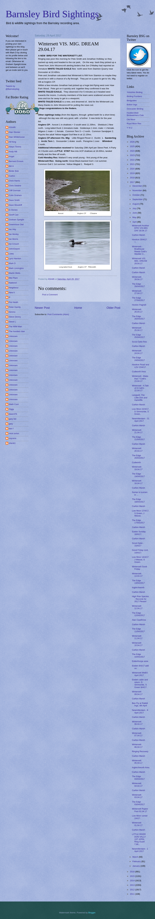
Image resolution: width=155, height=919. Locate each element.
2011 (132, 894)
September (137, 199)
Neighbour (13, 287)
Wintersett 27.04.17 (137, 292)
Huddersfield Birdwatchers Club (135, 114)
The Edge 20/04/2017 (138, 456)
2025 (132, 146)
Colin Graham (15, 195)
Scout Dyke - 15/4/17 (138, 544)
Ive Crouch (14, 244)
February (136, 861)
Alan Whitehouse (17, 137)
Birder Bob (14, 171)
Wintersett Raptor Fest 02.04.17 (140, 810)
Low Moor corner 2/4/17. (140, 817)
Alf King (12, 142)
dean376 (13, 414)
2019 (132, 173)
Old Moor (131, 119)
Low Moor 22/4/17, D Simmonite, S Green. (140, 411)
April (134, 222)
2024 (132, 151)
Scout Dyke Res (139, 342)
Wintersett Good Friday (139, 567)
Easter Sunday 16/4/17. (138, 532)
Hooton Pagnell (139, 305)
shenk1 (12, 443)
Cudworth (136, 462)
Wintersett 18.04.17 (137, 482)
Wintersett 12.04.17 (137, 607)
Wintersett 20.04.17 (137, 449)
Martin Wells (14, 273)
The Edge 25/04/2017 (138, 336)
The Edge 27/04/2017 (138, 299)
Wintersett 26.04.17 (137, 310)
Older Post (113, 307)
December (137, 186)
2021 (132, 164)
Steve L (12, 321)
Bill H (11, 166)
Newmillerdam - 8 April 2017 (140, 711)
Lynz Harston (15, 258)
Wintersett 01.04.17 (137, 823)
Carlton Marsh (138, 235)
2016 (132, 871)
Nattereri (13, 283)
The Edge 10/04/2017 (138, 655)
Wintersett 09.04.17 (137, 692)
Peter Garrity (15, 307)
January (136, 866)
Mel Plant (13, 278)
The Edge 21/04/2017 (138, 438)
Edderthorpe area (140, 661)
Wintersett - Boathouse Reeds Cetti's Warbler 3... (139, 250)
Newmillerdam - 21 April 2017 (140, 419)
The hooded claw (17, 331)
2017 (132, 182)
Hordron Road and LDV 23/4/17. (140, 365)
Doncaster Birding (135, 109)
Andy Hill (13, 151)
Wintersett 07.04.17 (137, 734)
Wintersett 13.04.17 (137, 574)
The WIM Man (15, 326)
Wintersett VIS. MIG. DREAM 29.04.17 (139, 261)
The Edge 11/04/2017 (138, 630)
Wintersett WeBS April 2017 (140, 673)
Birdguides (132, 100)
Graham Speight (16, 219)
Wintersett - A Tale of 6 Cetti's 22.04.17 (140, 388)
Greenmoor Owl (16, 224)
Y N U (129, 128)
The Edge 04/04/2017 (138, 777)
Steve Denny (15, 317)
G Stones (13, 210)
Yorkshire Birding (134, 92)
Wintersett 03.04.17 (137, 796)
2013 (132, 885)
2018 (132, 177)
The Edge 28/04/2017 (138, 285)
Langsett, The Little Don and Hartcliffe (139, 397)
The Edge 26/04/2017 (138, 317)
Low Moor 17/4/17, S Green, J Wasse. (140, 513)
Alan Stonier (14, 132)
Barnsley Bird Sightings (52, 14)
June (135, 213)
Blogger (91, 912)
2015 (132, 876)
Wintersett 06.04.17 (137, 745)
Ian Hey (12, 229)
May (134, 217)
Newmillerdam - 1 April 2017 (140, 850)
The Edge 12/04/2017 (138, 614)
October (136, 195)
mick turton (14, 433)
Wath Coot (14, 404)
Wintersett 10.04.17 (137, 644)
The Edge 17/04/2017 (138, 521)
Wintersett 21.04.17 (137, 431)
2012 (132, 889)
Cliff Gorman (15, 190)
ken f (11, 428)
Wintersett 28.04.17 (137, 278)
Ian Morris (13, 239)
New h (12, 292)
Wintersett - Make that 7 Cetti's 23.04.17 (140, 378)
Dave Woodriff (15, 205)
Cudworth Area (139, 371)
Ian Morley (14, 234)
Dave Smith (14, 200)
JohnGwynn (14, 249)
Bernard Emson (16, 161)
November (137, 190)
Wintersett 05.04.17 (137, 761)
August (136, 204)
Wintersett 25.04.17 (137, 329)
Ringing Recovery (140, 751)
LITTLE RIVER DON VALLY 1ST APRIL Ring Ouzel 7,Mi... (139, 839)
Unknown (13, 336)
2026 (132, 142)
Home (78, 307)
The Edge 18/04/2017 (138, 500)
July (134, 208)
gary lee (12, 419)
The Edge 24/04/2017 (138, 358)
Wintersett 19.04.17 (137, 468)
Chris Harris (14, 180)
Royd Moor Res (134, 123)
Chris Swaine (15, 185)
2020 (132, 169)
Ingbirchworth (138, 587)
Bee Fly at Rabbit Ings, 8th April (140, 704)
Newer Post (42, 307)
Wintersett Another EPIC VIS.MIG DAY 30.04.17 (140, 228)
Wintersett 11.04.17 (137, 637)
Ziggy (11, 409)
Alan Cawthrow (139, 620)
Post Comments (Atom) (58, 314)
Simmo (12, 312)
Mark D (12, 263)
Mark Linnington (16, 268)
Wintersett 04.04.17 (137, 784)
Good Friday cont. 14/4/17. (140, 551)
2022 (132, 160)
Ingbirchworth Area (140, 767)
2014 (132, 880)
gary (11, 423)
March (135, 857)
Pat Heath (13, 302)
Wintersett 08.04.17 (137, 722)
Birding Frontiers (134, 96)
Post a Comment (50, 294)
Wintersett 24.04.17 (137, 351)
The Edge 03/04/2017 (138, 803)
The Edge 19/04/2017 (138, 475)
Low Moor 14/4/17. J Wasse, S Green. (140, 559)
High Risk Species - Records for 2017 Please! (140, 599)
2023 (132, 155)
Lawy (11, 253)
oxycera (12, 438)
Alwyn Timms (15, 146)
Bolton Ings (132, 104)
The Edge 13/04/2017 (138, 581)
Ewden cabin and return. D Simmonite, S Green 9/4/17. (140, 683)
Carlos (12, 176)
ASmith (12, 127)
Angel (11, 156)
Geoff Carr (14, 215)
